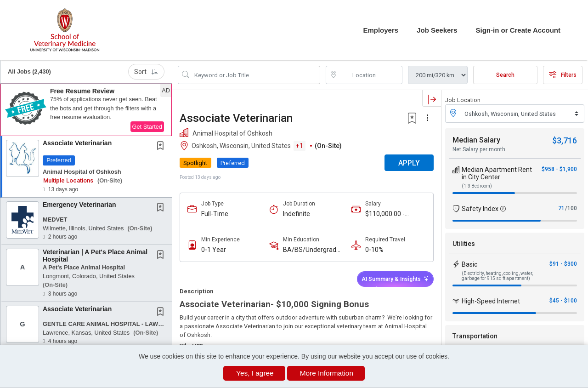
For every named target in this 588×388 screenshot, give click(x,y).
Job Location (463, 100)
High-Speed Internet (491, 301)
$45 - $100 (563, 300)
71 (561, 208)
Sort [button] (146, 71)
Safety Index (480, 208)
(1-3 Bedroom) (477, 185)
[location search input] (371, 75)
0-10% (374, 249)
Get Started (147, 126)
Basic (469, 264)
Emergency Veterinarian (79, 204)
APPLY (409, 163)
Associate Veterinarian (77, 143)
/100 (571, 208)
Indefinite (296, 213)
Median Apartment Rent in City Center (497, 173)
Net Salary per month (478, 149)
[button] (86, 110)
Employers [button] (380, 30)
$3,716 (564, 140)
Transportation (475, 336)
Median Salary (476, 140)
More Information (326, 373)
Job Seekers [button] (437, 30)
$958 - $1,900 (559, 169)
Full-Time (214, 213)
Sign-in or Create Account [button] (518, 30)
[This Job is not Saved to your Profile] (162, 147)
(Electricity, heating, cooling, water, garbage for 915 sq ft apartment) (497, 276)
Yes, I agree (255, 373)
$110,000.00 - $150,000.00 (385, 214)
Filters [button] (563, 74)
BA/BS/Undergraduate (313, 250)
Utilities (463, 243)
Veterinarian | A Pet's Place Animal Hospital (95, 255)
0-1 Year (213, 249)
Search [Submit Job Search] (505, 75)
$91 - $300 (563, 264)
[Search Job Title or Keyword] (255, 75)
